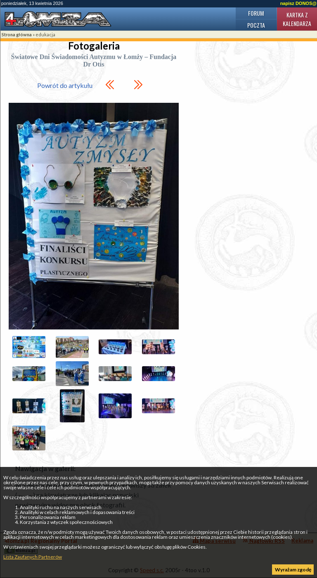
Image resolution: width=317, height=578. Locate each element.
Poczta (256, 25)
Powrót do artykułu (64, 85)
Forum (256, 13)
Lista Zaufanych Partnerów (32, 557)
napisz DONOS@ (298, 3)
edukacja (45, 34)
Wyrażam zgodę (293, 569)
